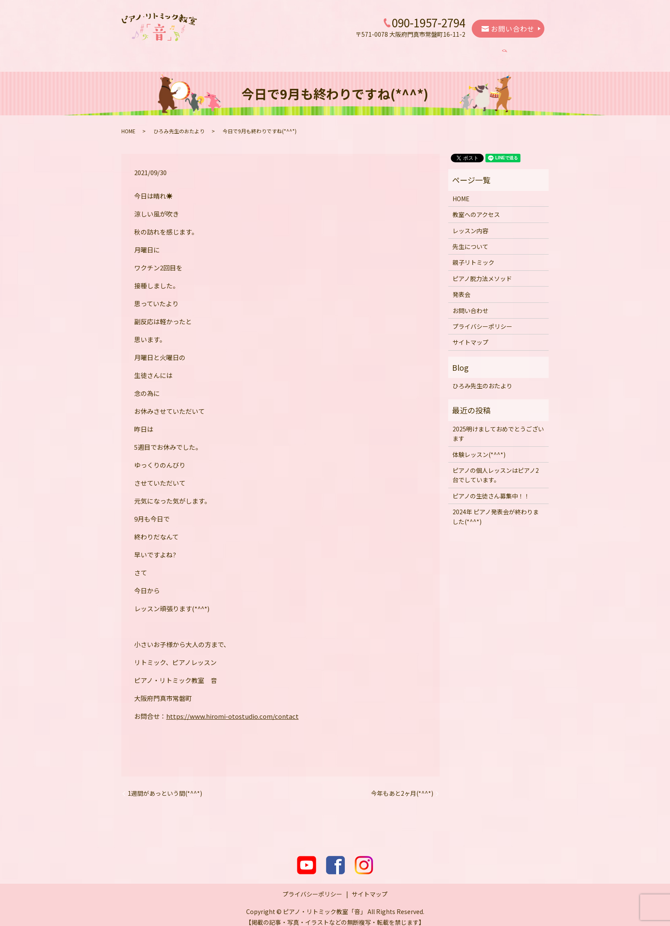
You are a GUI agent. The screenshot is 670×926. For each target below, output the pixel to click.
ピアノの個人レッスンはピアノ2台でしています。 (496, 467)
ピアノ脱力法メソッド (432, 52)
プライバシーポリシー (482, 318)
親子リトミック (367, 52)
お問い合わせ (508, 28)
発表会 (485, 52)
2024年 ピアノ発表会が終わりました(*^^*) (496, 508)
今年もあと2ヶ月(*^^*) (402, 785)
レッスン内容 (264, 52)
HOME (161, 52)
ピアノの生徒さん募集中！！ (491, 488)
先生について (314, 52)
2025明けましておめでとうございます (498, 425)
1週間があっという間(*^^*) (165, 785)
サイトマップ (470, 334)
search (516, 52)
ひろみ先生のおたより (179, 122)
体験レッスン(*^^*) (479, 446)
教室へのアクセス (208, 52)
